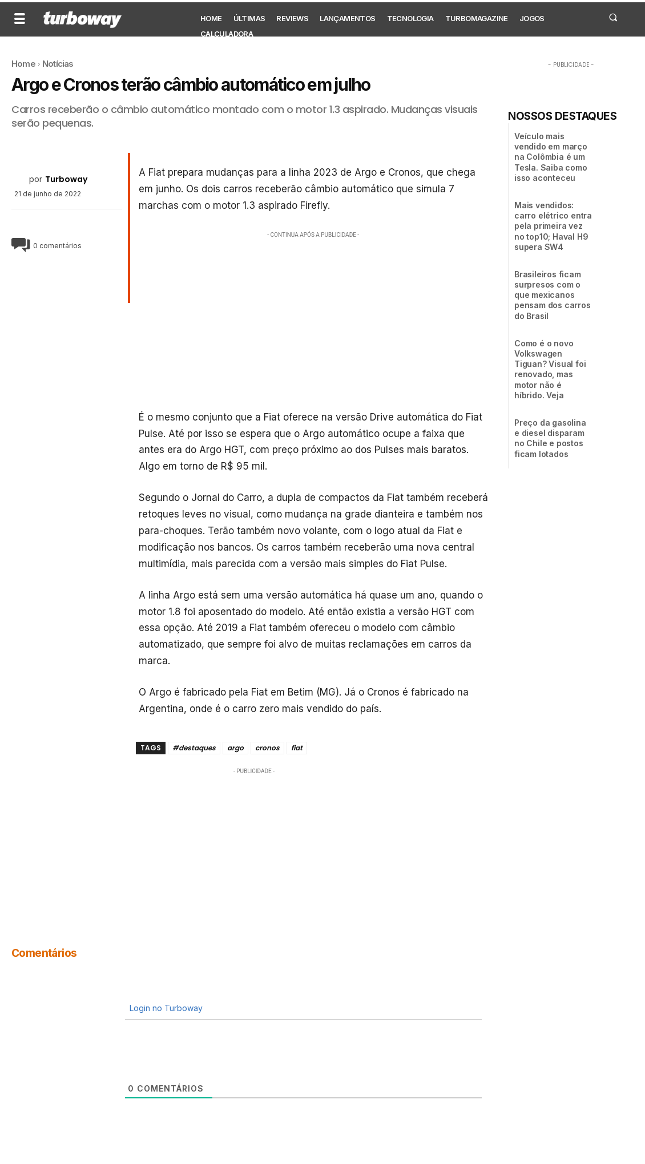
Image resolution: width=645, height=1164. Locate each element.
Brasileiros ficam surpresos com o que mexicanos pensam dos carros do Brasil (552, 295)
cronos (267, 748)
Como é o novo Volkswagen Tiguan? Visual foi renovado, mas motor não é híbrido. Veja (550, 369)
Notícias (58, 63)
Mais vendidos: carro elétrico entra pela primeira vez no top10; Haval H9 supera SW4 (553, 226)
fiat (297, 748)
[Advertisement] (314, 321)
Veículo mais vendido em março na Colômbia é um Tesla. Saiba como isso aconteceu (550, 157)
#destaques (194, 748)
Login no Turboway (165, 1008)
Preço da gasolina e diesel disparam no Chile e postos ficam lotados (550, 438)
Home (23, 63)
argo (235, 748)
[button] (612, 16)
